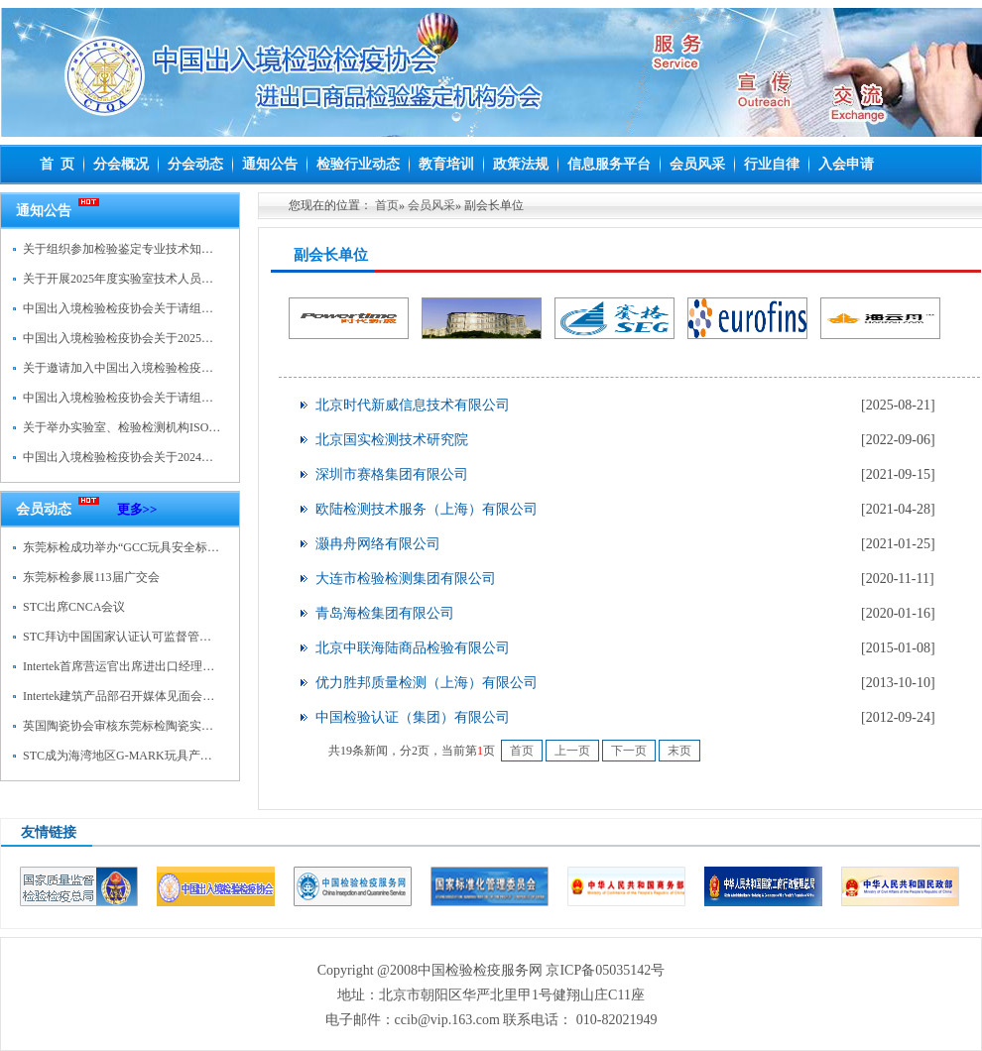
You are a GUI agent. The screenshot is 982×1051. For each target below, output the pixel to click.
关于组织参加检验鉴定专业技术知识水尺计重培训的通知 (171, 249)
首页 (387, 205)
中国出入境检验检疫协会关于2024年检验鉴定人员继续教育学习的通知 (207, 457)
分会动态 (195, 164)
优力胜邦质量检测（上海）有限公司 (426, 682)
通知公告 (270, 164)
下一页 (629, 751)
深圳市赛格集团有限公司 (391, 474)
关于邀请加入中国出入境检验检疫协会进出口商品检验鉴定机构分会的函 (213, 368)
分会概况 (121, 164)
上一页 (572, 751)
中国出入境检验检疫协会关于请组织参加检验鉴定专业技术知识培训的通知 (219, 398)
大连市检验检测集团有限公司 (405, 578)
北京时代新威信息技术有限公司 (412, 405)
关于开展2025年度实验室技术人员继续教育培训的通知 (165, 279)
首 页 (57, 164)
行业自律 (771, 164)
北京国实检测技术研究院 (391, 439)
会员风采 (697, 164)
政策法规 (521, 164)
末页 (679, 751)
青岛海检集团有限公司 (384, 613)
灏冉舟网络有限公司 (377, 543)
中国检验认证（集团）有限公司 (412, 717)
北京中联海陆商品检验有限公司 (412, 648)
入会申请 (846, 164)
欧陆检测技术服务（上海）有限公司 (426, 509)
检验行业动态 (358, 164)
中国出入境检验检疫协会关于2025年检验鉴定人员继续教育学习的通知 (207, 338)
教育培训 (446, 164)
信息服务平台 (609, 164)
